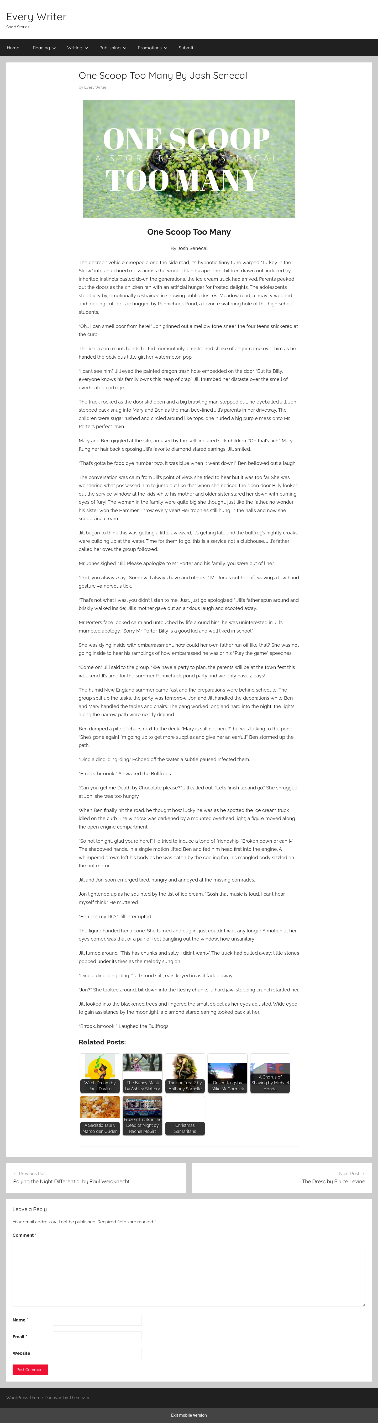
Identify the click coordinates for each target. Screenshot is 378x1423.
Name (20, 1320)
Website (21, 1353)
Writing (77, 47)
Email (20, 1336)
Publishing (113, 47)
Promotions (152, 47)
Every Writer (36, 16)
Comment (24, 1235)
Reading (44, 47)
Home (13, 47)
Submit (186, 47)
